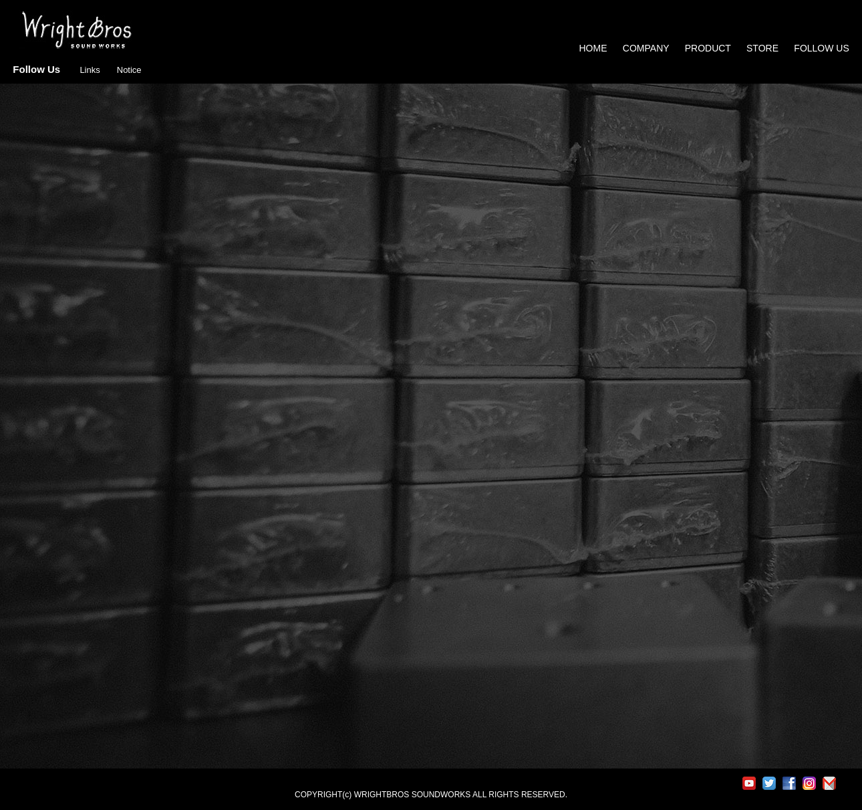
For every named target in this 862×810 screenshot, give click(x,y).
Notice (129, 70)
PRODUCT (708, 48)
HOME (593, 48)
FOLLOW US (821, 48)
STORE (763, 48)
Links (90, 70)
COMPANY (646, 48)
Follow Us (36, 69)
